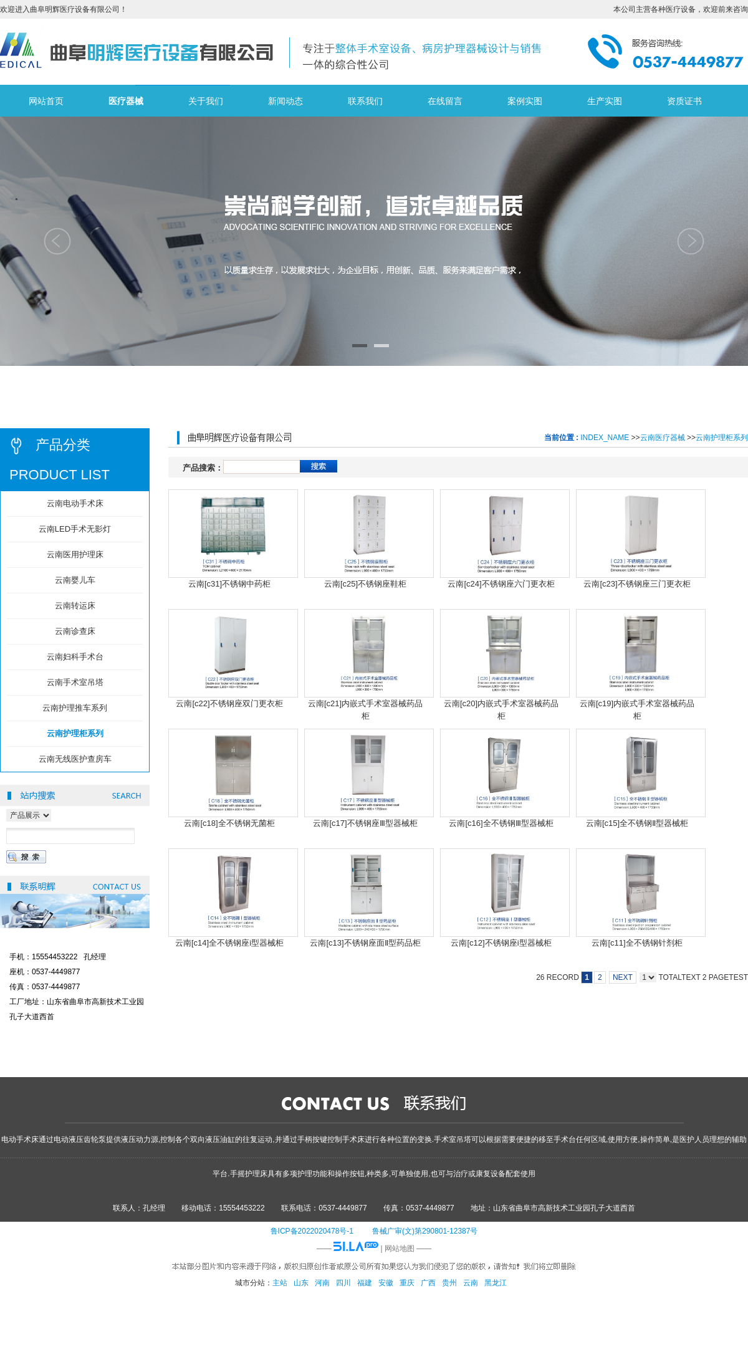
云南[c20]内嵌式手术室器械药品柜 (501, 709)
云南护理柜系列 (722, 437)
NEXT (623, 977)
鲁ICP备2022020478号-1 (312, 1231)
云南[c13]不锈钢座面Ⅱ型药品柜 (365, 942)
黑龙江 (495, 1282)
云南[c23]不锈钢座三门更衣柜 (636, 583)
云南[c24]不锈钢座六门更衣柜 (501, 583)
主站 (279, 1282)
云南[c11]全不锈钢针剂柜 (637, 942)
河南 (322, 1282)
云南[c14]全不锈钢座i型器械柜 (229, 942)
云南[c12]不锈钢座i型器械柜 (501, 942)
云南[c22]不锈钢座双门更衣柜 (229, 703)
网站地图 (400, 1248)
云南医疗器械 (662, 437)
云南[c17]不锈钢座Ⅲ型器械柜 (365, 823)
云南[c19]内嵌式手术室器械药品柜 (637, 709)
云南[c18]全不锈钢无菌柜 (229, 823)
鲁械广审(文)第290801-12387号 (424, 1231)
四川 (343, 1282)
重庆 (407, 1282)
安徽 (385, 1282)
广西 (428, 1282)
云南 (470, 1282)
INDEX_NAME (604, 437)
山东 (301, 1282)
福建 (364, 1282)
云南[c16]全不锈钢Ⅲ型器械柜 (501, 823)
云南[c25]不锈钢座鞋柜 (365, 583)
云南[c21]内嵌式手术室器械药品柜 (365, 709)
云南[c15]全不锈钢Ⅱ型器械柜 (637, 823)
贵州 (449, 1282)
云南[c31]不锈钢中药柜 (229, 583)
